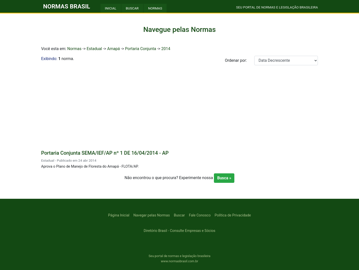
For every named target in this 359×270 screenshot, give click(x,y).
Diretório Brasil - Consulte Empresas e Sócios (179, 231)
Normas (74, 48)
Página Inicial (118, 215)
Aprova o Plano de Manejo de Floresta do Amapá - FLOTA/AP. (90, 166)
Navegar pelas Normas (151, 215)
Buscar (179, 215)
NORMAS (155, 8)
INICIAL (110, 8)
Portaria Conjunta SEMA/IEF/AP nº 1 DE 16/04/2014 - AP (105, 153)
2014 (165, 48)
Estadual (94, 48)
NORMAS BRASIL (66, 6)
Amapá (113, 48)
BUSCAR (132, 8)
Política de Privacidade (233, 215)
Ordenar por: (236, 60)
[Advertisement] (179, 106)
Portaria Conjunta (140, 48)
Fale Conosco (200, 215)
